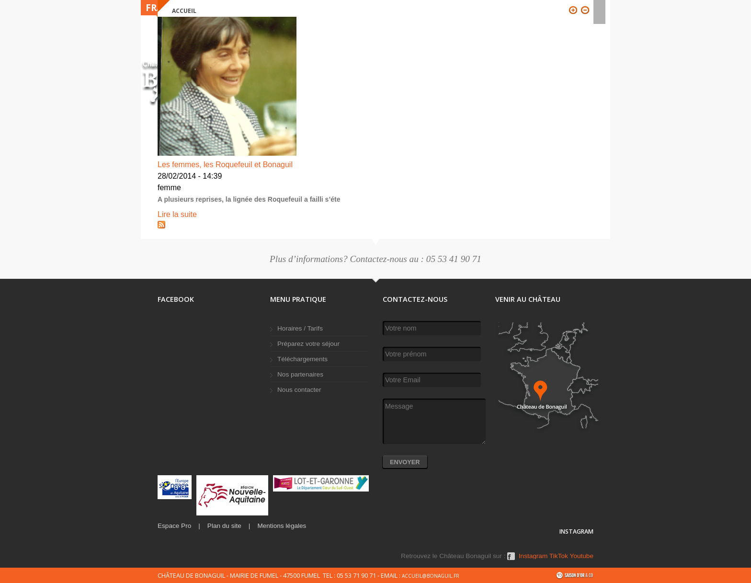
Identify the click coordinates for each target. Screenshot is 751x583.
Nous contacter (299, 389)
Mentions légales (281, 525)
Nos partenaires (300, 374)
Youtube (581, 556)
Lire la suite (177, 214)
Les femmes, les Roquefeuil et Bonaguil (225, 164)
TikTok (558, 556)
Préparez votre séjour (308, 343)
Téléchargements (302, 359)
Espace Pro (174, 525)
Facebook (511, 559)
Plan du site (224, 525)
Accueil (184, 11)
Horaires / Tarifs (300, 328)
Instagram (533, 556)
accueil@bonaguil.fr (430, 575)
